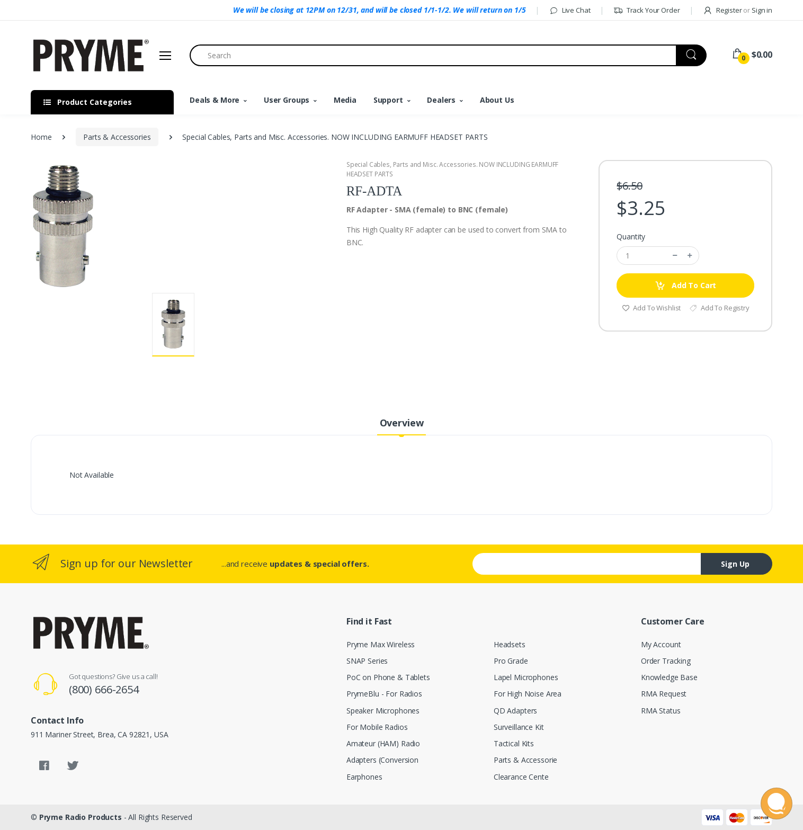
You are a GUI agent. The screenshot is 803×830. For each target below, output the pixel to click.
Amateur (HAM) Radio (383, 743)
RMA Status (661, 711)
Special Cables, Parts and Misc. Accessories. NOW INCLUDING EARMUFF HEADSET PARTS (452, 169)
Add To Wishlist (651, 308)
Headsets (509, 644)
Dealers (441, 100)
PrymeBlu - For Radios (384, 694)
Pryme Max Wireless (380, 644)
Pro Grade (511, 661)
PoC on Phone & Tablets (388, 677)
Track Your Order (646, 10)
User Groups (286, 100)
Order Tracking (666, 661)
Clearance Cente (521, 777)
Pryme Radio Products (80, 817)
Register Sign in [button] (737, 10)
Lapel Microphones (526, 677)
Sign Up (735, 564)
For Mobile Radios (377, 727)
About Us (497, 100)
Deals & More (214, 100)
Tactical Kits (514, 743)
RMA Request (663, 694)
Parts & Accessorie (525, 760)
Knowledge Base (669, 677)
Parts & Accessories (116, 137)
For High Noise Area (527, 694)
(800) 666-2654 (104, 689)
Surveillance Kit (519, 727)
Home (41, 137)
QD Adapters (515, 711)
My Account (661, 644)
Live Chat (569, 10)
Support (388, 100)
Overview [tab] (402, 422)
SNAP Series (367, 661)
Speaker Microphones (383, 711)
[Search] (433, 55)
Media (345, 100)
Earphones (364, 777)
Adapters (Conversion (382, 760)
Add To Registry (719, 308)
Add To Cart (685, 285)
